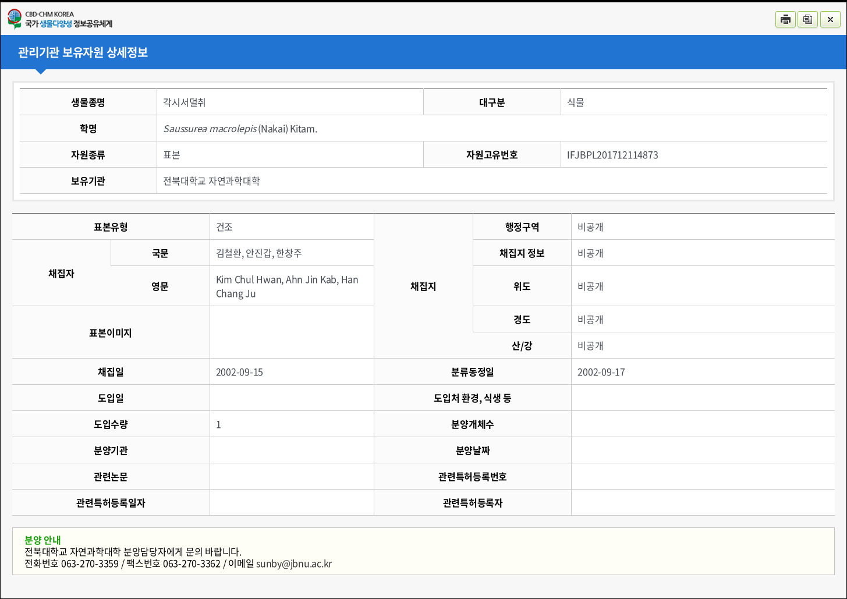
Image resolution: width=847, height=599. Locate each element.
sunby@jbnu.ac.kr (294, 563)
